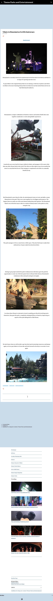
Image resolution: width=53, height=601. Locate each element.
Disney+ (13, 459)
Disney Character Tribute (16, 463)
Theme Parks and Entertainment (18, 2)
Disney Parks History (16, 466)
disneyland (12, 385)
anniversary (5, 385)
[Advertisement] (26, 413)
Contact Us (5, 425)
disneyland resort (19, 385)
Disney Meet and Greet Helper (18, 584)
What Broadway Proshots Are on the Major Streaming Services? (24, 507)
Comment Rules (6, 424)
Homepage (13, 449)
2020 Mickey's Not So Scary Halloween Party (20, 492)
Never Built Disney (15, 469)
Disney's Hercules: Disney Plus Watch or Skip (20, 553)
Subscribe (37, 2)
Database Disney (15, 582)
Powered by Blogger (26, 599)
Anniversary (26, 40)
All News (13, 453)
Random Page (14, 578)
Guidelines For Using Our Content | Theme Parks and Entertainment (17, 426)
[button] (3, 36)
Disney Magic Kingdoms (16, 472)
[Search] (51, 2)
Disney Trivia (14, 476)
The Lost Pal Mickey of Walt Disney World (20, 521)
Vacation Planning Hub (16, 456)
